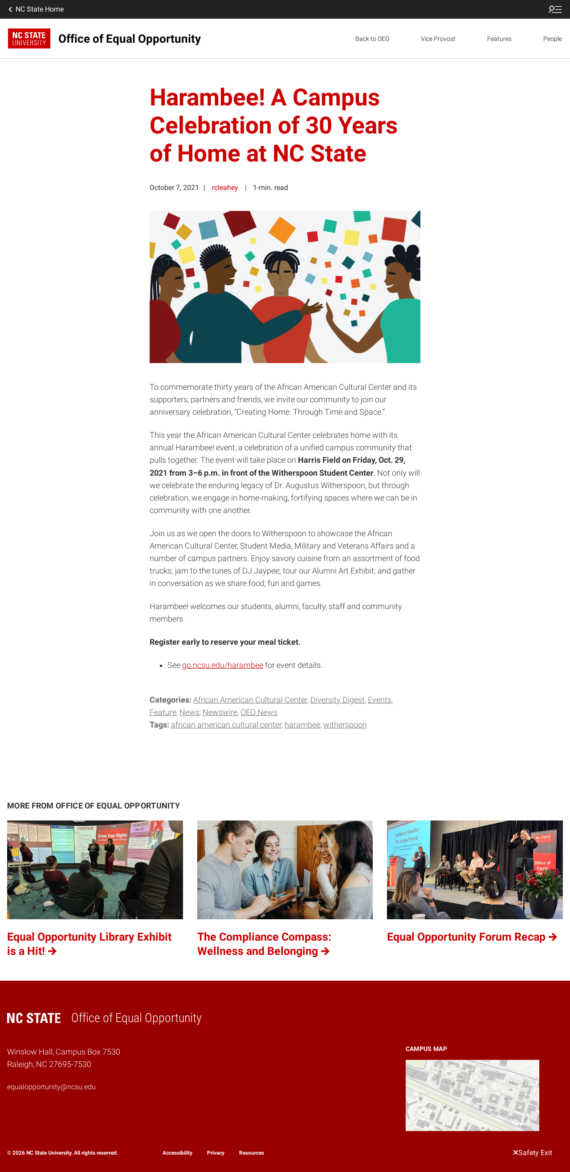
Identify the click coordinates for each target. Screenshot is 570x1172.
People (552, 38)
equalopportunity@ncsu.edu (51, 1087)
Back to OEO (372, 38)
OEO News (258, 712)
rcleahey (225, 187)
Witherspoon (345, 724)
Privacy (215, 1153)
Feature (163, 712)
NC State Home (35, 9)
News (189, 712)
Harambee (302, 724)
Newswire (220, 712)
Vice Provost (438, 38)
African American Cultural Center (250, 699)
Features (499, 38)
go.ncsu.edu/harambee (222, 665)
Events (379, 699)
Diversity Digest (337, 699)
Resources (251, 1153)
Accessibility (177, 1153)
